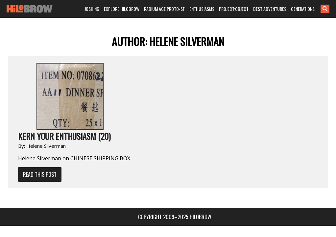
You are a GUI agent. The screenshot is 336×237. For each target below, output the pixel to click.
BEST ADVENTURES (269, 8)
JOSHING (91, 8)
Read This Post (40, 174)
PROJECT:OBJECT (234, 8)
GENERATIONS (303, 8)
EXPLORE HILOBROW (121, 8)
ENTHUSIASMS (201, 8)
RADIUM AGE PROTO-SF (164, 8)
